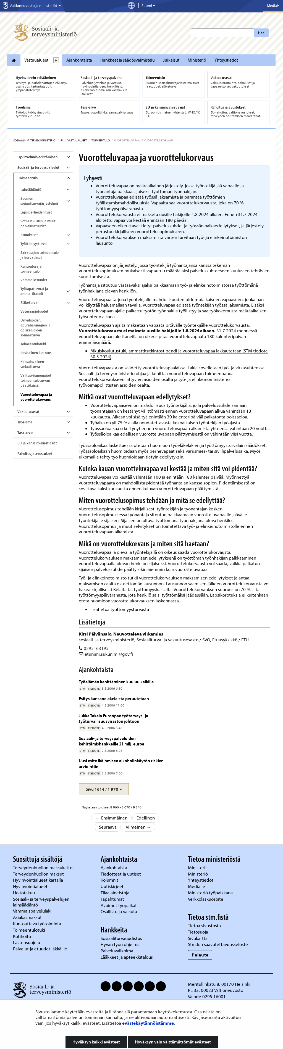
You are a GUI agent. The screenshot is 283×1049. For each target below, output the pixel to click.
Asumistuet (29, 234)
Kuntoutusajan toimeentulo (31, 269)
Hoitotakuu (24, 892)
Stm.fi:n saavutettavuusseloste (218, 944)
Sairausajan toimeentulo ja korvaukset (39, 255)
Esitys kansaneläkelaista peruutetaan (114, 698)
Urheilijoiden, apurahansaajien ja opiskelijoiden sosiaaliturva (35, 328)
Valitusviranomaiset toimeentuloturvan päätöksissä (35, 380)
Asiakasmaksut (27, 917)
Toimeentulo (100, 140)
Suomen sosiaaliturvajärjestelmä (39, 201)
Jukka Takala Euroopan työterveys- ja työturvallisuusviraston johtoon (113, 718)
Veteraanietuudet (34, 311)
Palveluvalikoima (117, 950)
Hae (261, 32)
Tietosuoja (198, 932)
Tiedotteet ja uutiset (121, 874)
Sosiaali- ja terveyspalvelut (38, 167)
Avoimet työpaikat (119, 905)
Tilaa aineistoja (115, 892)
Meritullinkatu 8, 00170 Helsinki (219, 984)
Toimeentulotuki (33, 343)
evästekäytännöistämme (148, 1023)
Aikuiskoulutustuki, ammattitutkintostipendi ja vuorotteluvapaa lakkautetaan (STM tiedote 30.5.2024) (179, 353)
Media (273, 5)
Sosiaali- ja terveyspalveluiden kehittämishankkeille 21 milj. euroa (111, 741)
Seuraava (108, 827)
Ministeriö (197, 60)
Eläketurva (29, 302)
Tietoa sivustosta (204, 925)
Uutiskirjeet (113, 886)
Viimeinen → (138, 827)
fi (61, 140)
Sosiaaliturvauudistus (121, 938)
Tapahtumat (112, 899)
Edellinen (146, 818)
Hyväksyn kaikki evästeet (96, 1042)
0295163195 (96, 648)
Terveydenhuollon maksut (39, 874)
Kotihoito (22, 936)
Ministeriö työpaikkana (211, 892)
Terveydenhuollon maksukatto (43, 867)
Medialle (197, 886)
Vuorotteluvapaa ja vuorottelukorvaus (36, 397)
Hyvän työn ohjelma (120, 944)
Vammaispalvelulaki (33, 911)
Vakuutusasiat (28, 411)
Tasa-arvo (25, 432)
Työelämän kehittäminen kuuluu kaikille (116, 681)
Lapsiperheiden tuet (36, 212)
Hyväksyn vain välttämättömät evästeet (173, 1042)
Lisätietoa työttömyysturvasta (119, 609)
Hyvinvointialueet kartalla (38, 880)
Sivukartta (198, 938)
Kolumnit (110, 880)
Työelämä (24, 422)
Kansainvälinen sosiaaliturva (32, 364)
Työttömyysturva (33, 243)
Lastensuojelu (27, 942)
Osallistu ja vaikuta (119, 911)
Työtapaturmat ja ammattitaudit (34, 291)
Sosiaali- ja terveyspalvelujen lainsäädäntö (41, 902)
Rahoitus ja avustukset (35, 453)
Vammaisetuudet (33, 279)
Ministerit (198, 867)
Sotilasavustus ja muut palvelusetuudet (38, 223)
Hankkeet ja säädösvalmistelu (127, 60)
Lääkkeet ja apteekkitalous (127, 957)
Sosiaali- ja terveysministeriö (34, 140)
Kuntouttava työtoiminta (37, 923)
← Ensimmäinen (111, 818)
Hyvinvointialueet (31, 886)
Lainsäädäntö (30, 189)
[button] (104, 789)
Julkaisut (171, 60)
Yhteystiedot (226, 60)
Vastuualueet (36, 60)
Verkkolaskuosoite (206, 899)
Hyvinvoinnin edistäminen (37, 156)
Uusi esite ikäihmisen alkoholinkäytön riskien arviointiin (121, 763)
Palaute (200, 955)
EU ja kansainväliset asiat (37, 443)
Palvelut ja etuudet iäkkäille (40, 949)
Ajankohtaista (79, 60)
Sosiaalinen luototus (35, 352)
